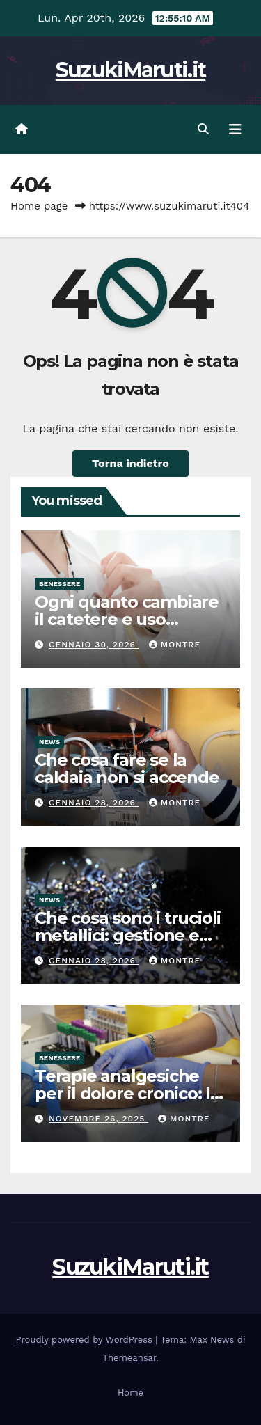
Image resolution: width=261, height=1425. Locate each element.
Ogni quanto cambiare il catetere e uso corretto (127, 619)
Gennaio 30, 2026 (94, 644)
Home (130, 1392)
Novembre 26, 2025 (98, 1119)
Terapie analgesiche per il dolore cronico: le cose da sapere (128, 1093)
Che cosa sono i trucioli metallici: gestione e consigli (128, 935)
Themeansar (129, 1358)
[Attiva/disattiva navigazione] (235, 129)
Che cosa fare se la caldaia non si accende (127, 768)
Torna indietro (130, 463)
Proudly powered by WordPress (86, 1340)
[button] (203, 129)
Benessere (59, 584)
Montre (174, 644)
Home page (39, 206)
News (49, 742)
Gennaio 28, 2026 (94, 803)
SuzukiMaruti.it (131, 70)
